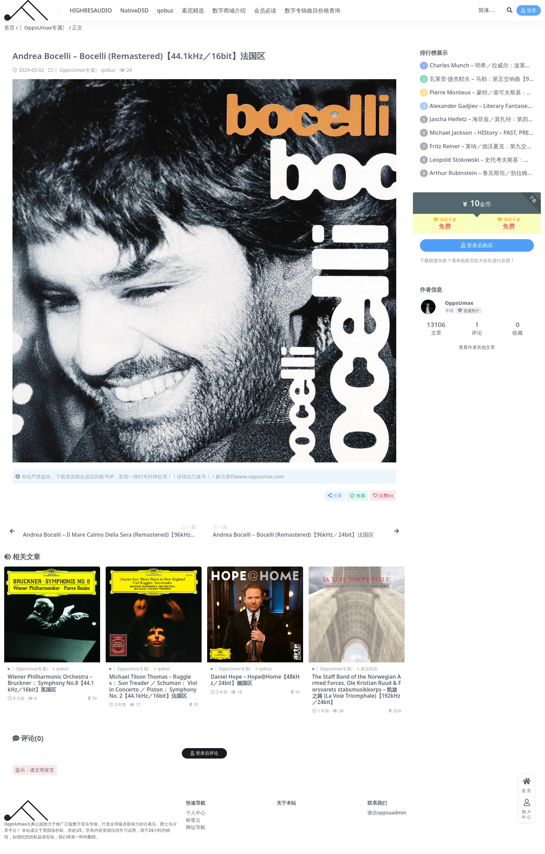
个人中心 (195, 812)
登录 (528, 10)
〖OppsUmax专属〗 (43, 27)
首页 (9, 27)
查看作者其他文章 (477, 347)
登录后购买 (477, 245)
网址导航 (195, 827)
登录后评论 (204, 753)
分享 (335, 495)
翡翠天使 (444, 219)
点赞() (383, 495)
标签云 (193, 820)
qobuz (108, 70)
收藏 (357, 495)
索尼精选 (369, 669)
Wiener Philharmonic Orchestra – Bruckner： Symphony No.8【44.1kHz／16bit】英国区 (51, 683)
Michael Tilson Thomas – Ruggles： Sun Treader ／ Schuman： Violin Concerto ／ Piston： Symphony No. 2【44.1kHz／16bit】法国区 (153, 686)
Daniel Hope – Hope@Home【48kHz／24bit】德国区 (255, 679)
